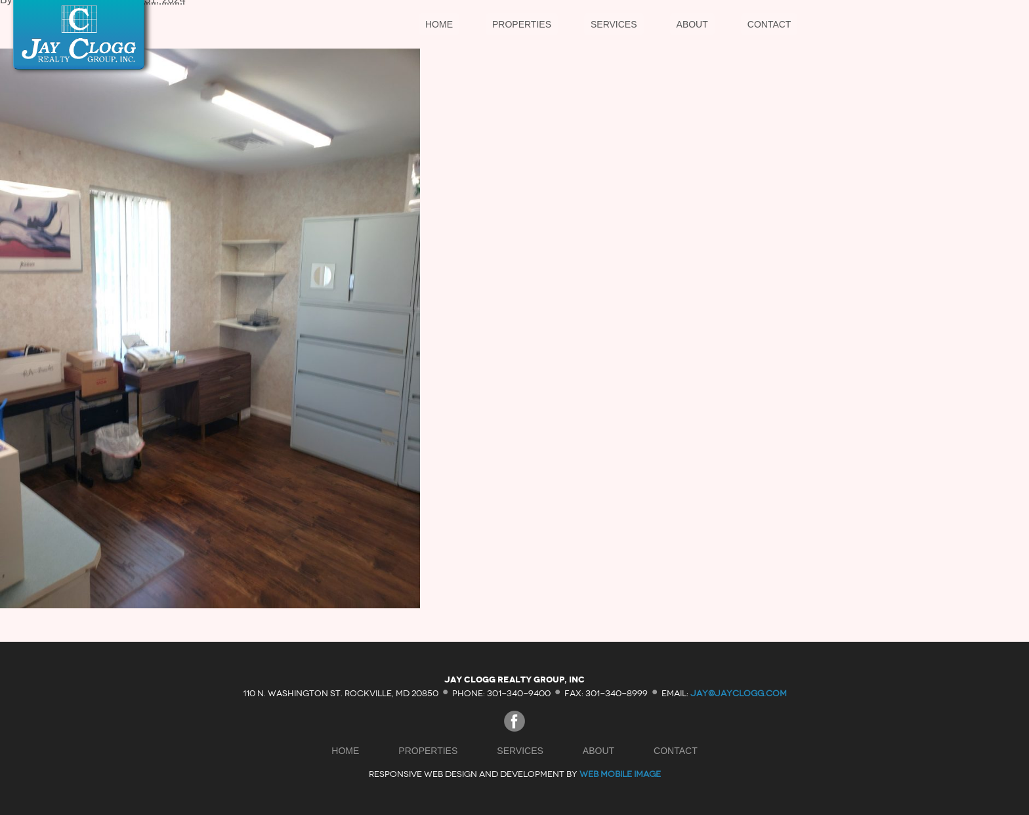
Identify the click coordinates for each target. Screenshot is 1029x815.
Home (439, 24)
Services (614, 24)
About (692, 24)
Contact (769, 24)
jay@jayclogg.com (738, 693)
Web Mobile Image (620, 774)
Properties (521, 24)
